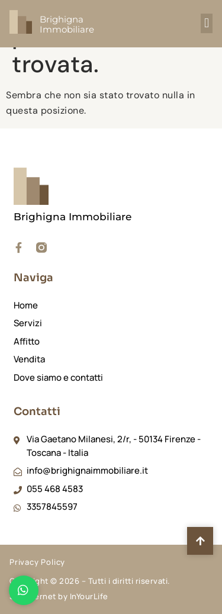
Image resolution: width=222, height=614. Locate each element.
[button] (207, 23)
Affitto (27, 341)
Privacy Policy (37, 562)
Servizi (28, 323)
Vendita (29, 359)
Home (26, 305)
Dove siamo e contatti (58, 377)
